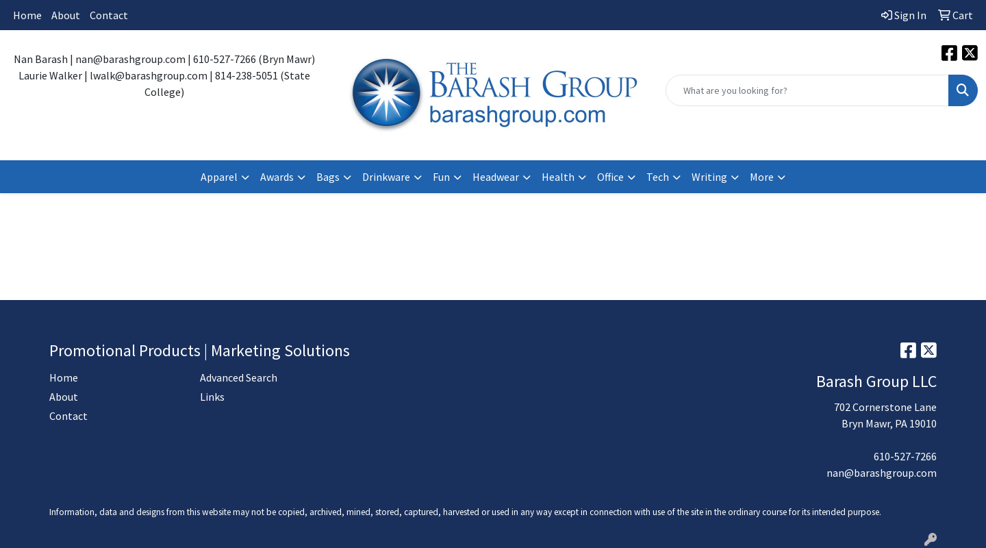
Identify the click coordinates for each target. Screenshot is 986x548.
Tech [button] (657, 177)
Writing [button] (709, 177)
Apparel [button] (219, 177)
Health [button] (558, 177)
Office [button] (610, 177)
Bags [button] (328, 177)
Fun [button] (441, 177)
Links (212, 396)
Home (27, 15)
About (65, 15)
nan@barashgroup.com (881, 473)
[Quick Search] (807, 90)
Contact (109, 15)
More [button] (762, 177)
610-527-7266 (905, 456)
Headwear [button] (495, 177)
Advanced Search (238, 377)
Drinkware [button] (386, 177)
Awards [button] (277, 177)
